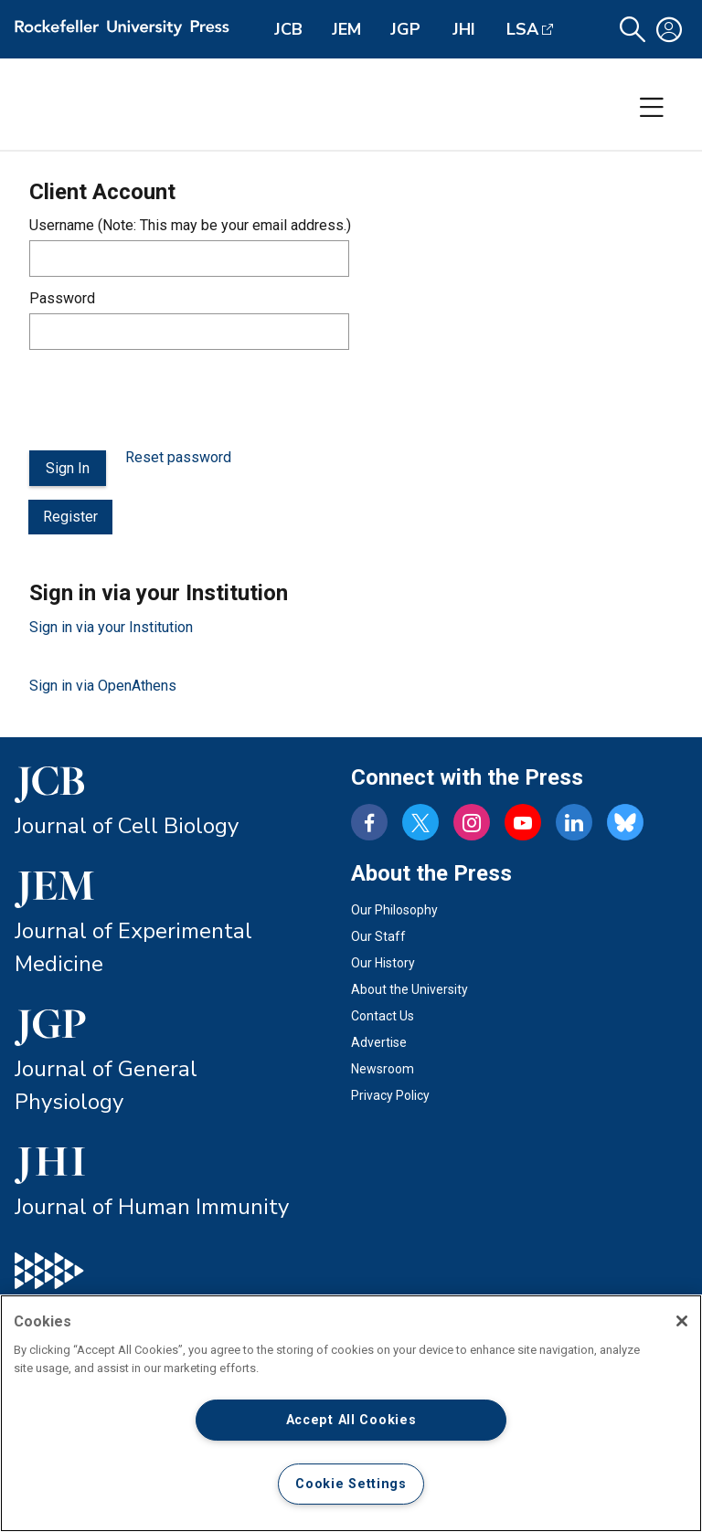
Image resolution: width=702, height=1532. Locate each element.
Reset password (178, 457)
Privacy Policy (390, 1095)
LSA (522, 29)
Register (70, 516)
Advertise (379, 1042)
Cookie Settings (351, 1484)
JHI (463, 29)
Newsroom (382, 1069)
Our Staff (378, 936)
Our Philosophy (394, 910)
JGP (405, 29)
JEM (346, 29)
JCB (288, 29)
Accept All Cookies (351, 1420)
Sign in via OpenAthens (102, 685)
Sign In (68, 468)
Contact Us (382, 1016)
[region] (351, 1413)
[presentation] (168, 400)
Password (62, 298)
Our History (383, 963)
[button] (632, 29)
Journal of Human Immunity (152, 1206)
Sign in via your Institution (111, 627)
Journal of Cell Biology (127, 825)
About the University (409, 989)
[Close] (682, 1321)
